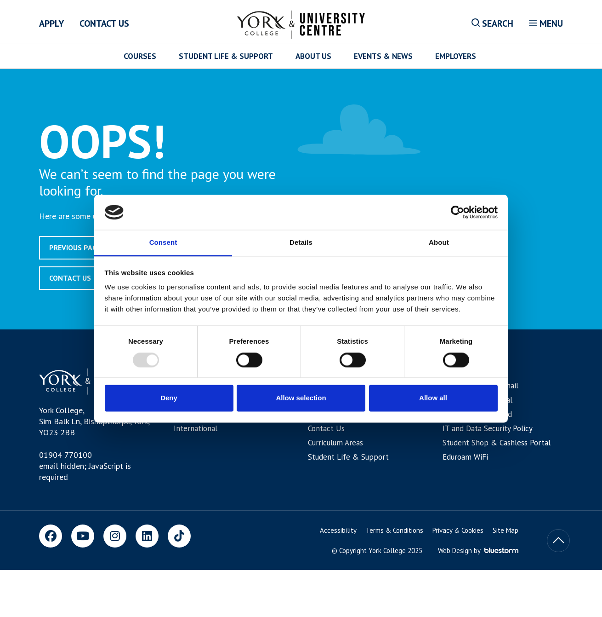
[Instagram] (114, 536)
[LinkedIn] (147, 536)
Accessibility (338, 530)
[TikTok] (179, 536)
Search (492, 23)
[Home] (301, 23)
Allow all (433, 398)
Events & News (383, 56)
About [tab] (439, 243)
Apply (51, 23)
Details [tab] (301, 243)
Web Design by (478, 550)
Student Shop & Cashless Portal (497, 443)
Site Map (505, 530)
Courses (140, 56)
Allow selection (301, 398)
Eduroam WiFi (465, 457)
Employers (455, 56)
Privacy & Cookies (457, 530)
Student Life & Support (226, 56)
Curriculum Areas (335, 443)
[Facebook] (50, 536)
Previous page (75, 247)
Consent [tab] (163, 243)
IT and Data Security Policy (488, 428)
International (195, 428)
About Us (313, 56)
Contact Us (104, 23)
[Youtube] (82, 536)
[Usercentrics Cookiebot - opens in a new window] (457, 212)
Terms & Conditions (394, 530)
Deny (168, 398)
